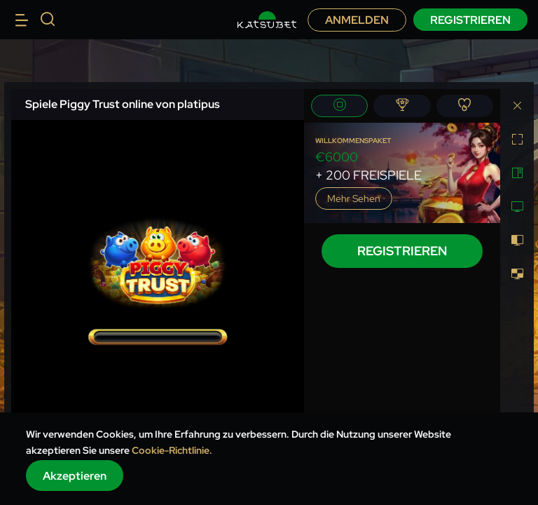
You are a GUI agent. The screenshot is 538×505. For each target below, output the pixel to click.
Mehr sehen (353, 198)
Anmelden (357, 20)
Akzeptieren (74, 476)
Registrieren (470, 20)
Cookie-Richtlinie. (172, 450)
